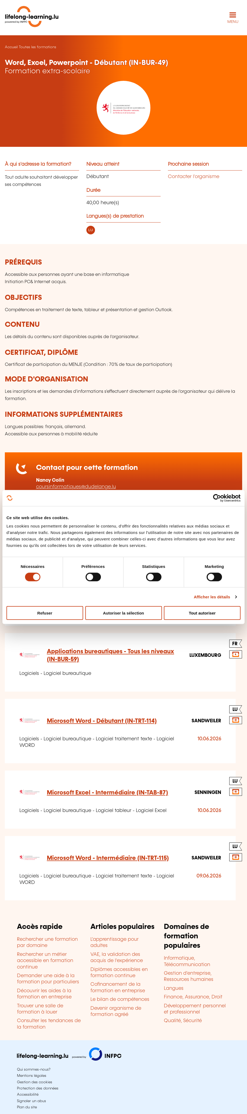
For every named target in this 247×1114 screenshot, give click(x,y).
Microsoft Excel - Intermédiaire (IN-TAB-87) (107, 793)
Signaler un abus (31, 1101)
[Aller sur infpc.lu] (69, 1059)
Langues (174, 988)
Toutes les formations (37, 47)
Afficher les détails (212, 596)
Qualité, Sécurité (183, 1020)
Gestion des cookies (34, 1082)
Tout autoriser (202, 613)
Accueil (11, 47)
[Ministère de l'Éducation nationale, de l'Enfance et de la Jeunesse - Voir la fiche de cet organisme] (123, 108)
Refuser (44, 613)
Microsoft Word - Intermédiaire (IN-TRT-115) (108, 858)
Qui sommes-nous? (33, 1069)
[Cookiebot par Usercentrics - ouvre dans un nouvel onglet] (217, 498)
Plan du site (27, 1107)
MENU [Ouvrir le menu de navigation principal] (232, 22)
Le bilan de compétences (119, 999)
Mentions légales (31, 1076)
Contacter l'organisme (193, 176)
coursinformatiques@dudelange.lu (76, 486)
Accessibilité (27, 1094)
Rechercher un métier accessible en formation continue (45, 961)
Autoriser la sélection (123, 613)
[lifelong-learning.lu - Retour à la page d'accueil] (32, 17)
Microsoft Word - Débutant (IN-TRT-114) (102, 721)
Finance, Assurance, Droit (193, 997)
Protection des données (37, 1088)
